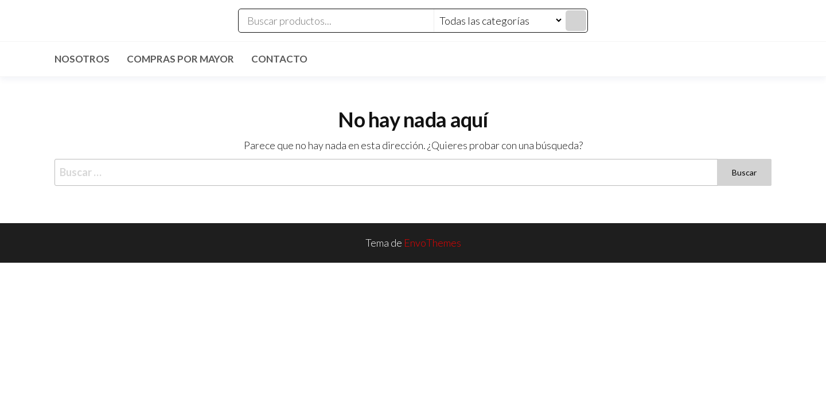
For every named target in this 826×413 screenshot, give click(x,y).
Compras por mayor (180, 59)
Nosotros (82, 59)
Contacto (279, 59)
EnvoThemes (432, 242)
